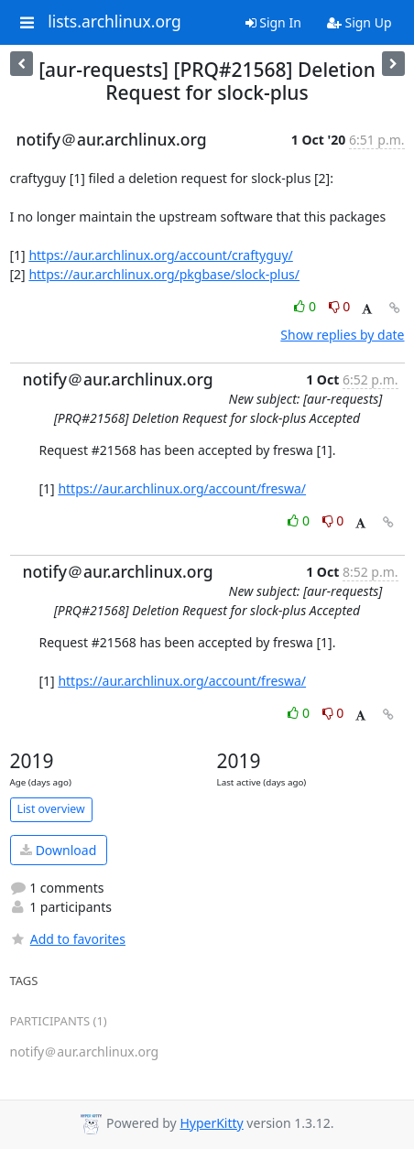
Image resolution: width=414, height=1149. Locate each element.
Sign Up (359, 22)
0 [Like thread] (306, 306)
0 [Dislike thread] (340, 306)
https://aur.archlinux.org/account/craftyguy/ (160, 255)
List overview (51, 809)
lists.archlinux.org (114, 22)
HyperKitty (211, 1123)
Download (58, 850)
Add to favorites (67, 939)
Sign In (273, 22)
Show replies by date (342, 334)
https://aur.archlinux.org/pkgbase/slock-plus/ (164, 274)
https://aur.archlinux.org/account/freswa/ (182, 488)
